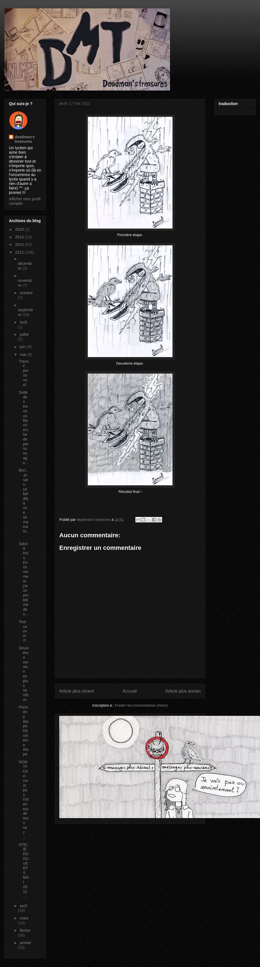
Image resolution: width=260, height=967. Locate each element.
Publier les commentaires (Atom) (141, 705)
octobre (26, 293)
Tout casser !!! (23, 631)
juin (23, 346)
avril (23, 906)
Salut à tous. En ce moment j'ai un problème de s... (24, 578)
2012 (20, 252)
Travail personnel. (24, 373)
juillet (24, 334)
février (25, 930)
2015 (20, 229)
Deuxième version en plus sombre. (24, 674)
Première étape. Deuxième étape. (23, 730)
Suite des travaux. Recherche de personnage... (24, 427)
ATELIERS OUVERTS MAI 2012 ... (24, 870)
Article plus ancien (183, 691)
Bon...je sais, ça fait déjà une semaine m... (23, 503)
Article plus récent (76, 691)
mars (24, 918)
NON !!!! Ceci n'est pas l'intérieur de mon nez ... (24, 799)
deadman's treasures (25, 139)
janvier (25, 942)
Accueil (130, 691)
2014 (20, 237)
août (23, 322)
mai (23, 354)
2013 (20, 244)
